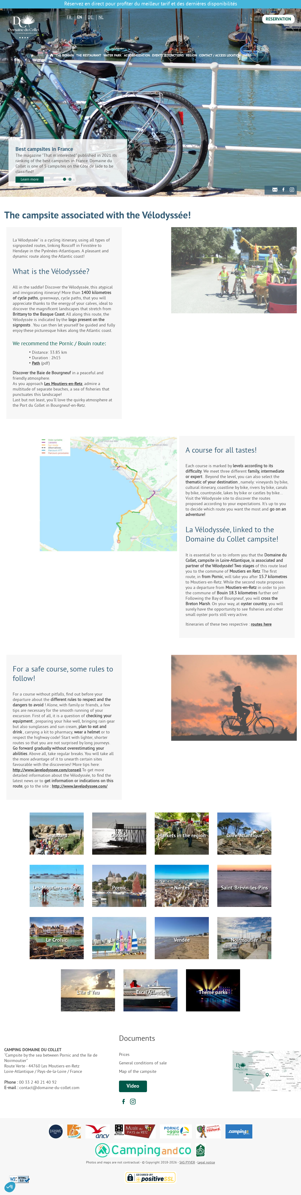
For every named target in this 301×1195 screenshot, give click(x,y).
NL (101, 17)
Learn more (30, 179)
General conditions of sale (143, 1063)
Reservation (278, 19)
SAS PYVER (187, 1162)
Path (36, 363)
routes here (261, 624)
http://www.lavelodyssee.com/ (79, 786)
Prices (124, 1055)
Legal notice (206, 1162)
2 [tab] (69, 179)
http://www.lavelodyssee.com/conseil (47, 770)
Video (133, 1086)
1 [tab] (64, 179)
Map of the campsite (137, 1071)
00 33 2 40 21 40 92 (38, 1082)
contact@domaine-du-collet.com (49, 1088)
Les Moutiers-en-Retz (63, 384)
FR (70, 17)
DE (91, 17)
